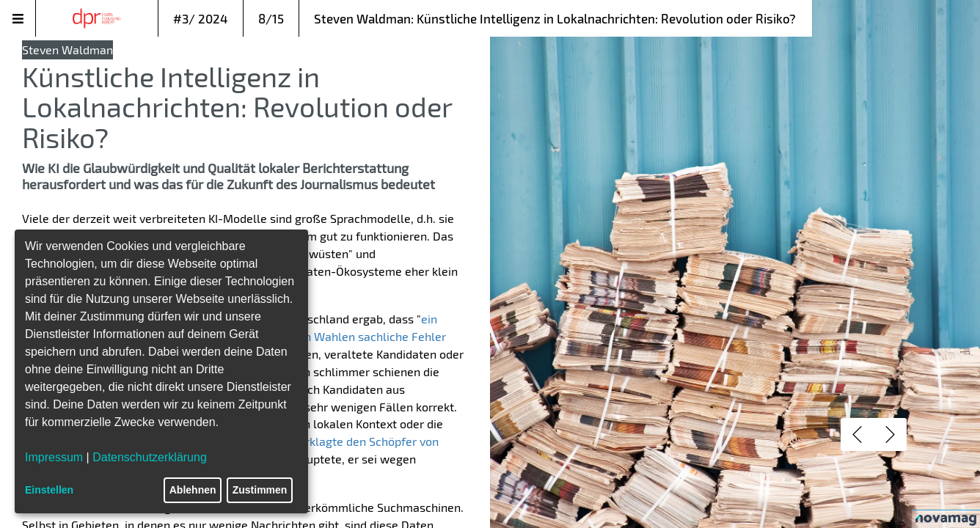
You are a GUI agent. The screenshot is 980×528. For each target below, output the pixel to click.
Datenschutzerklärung (149, 457)
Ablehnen (192, 490)
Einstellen (49, 490)
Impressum (54, 457)
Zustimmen (260, 490)
